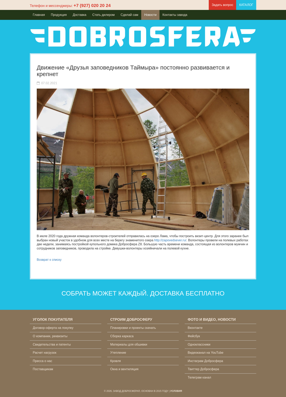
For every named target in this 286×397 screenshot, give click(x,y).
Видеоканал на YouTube (205, 352)
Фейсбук (194, 336)
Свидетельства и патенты (52, 344)
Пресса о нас (42, 361)
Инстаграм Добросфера (205, 361)
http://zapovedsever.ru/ (170, 240)
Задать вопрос (222, 5)
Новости (150, 14)
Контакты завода (174, 14)
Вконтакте (195, 327)
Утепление (118, 352)
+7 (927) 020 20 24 (92, 5)
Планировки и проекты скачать (133, 327)
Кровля (115, 361)
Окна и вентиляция (124, 369)
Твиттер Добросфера (203, 369)
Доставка (79, 14)
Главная (39, 14)
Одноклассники (199, 344)
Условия (176, 391)
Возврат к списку (49, 259)
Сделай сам (129, 14)
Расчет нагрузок (44, 352)
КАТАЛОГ (246, 5)
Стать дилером (103, 14)
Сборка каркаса (122, 336)
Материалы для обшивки (128, 344)
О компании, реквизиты (50, 336)
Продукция (59, 14)
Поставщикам (43, 369)
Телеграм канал (199, 377)
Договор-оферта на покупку (53, 327)
